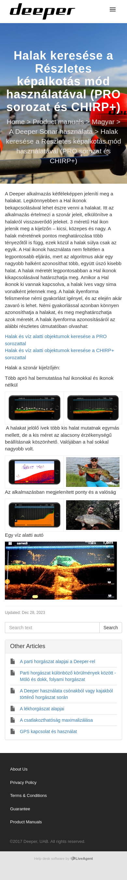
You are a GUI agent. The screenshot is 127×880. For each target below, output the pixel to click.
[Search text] (52, 627)
